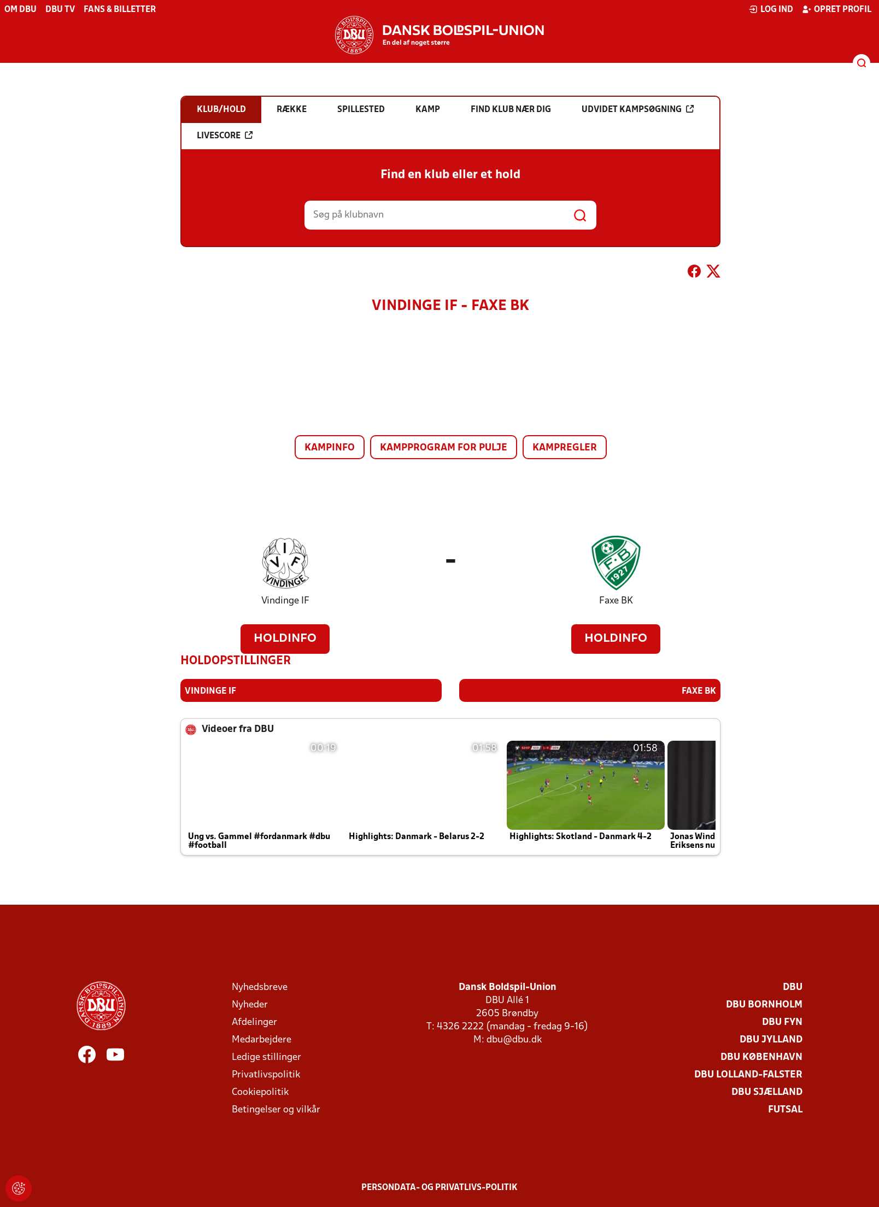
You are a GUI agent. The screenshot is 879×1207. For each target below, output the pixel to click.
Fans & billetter (120, 10)
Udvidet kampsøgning (638, 109)
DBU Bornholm (764, 1004)
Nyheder (250, 1004)
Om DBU (20, 10)
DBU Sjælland (766, 1092)
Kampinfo (329, 448)
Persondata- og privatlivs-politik (439, 1187)
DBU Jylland (771, 1039)
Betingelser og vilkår (276, 1109)
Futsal (785, 1109)
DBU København (761, 1057)
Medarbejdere (261, 1039)
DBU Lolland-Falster (748, 1074)
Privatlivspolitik (266, 1074)
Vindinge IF (285, 601)
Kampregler (564, 448)
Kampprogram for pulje (443, 448)
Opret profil (836, 9)
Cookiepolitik (260, 1092)
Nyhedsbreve (260, 987)
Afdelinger (254, 1022)
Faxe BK (616, 601)
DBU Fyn (782, 1022)
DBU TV (60, 10)
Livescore (225, 135)
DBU (792, 987)
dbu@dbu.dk (514, 1039)
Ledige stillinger (266, 1057)
